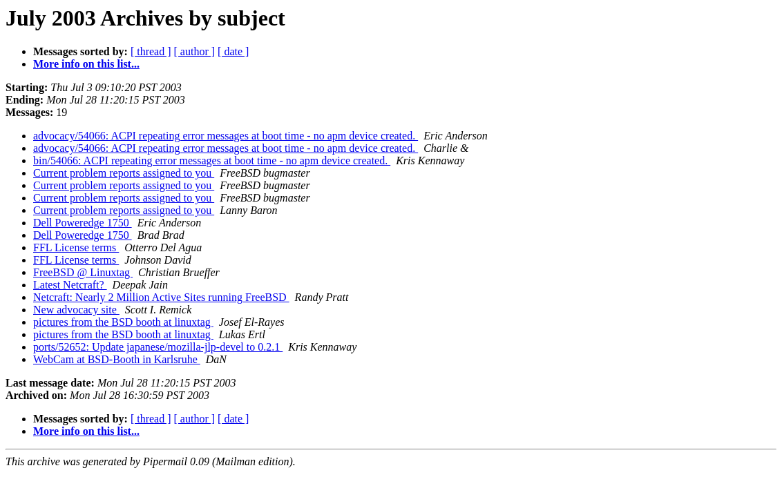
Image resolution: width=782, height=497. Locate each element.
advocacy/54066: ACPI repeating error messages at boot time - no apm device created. (225, 136)
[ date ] (233, 51)
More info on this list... (86, 64)
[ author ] (195, 51)
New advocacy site (76, 309)
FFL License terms (76, 247)
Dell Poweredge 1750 (82, 222)
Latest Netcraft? (70, 285)
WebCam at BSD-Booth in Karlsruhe (116, 359)
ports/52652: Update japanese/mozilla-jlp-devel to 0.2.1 (158, 347)
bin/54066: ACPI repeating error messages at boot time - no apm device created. (211, 160)
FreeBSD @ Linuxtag (83, 272)
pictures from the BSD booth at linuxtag (123, 322)
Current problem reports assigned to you (123, 173)
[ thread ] (151, 51)
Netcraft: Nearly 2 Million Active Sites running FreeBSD (161, 297)
